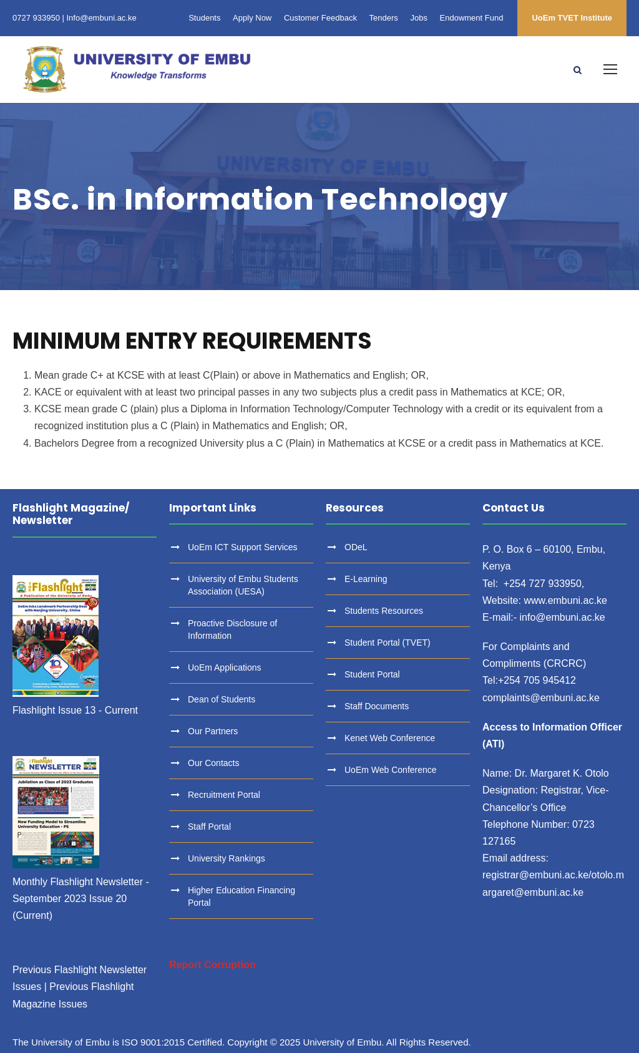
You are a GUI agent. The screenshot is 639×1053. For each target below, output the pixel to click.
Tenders (383, 17)
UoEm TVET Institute (572, 17)
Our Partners (213, 731)
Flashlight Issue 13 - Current (75, 710)
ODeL (356, 547)
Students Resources (383, 611)
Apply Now (252, 17)
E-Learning (366, 579)
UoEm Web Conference (390, 770)
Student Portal (372, 674)
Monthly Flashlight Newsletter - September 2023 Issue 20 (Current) (80, 898)
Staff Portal (209, 827)
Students (204, 17)
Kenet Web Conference (389, 738)
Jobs (418, 17)
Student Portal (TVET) (387, 643)
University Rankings (226, 858)
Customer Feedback (320, 17)
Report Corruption (212, 964)
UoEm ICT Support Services (243, 547)
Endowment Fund (472, 17)
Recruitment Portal (224, 795)
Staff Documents (376, 706)
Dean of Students (221, 699)
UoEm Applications (224, 667)
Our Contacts (213, 763)
